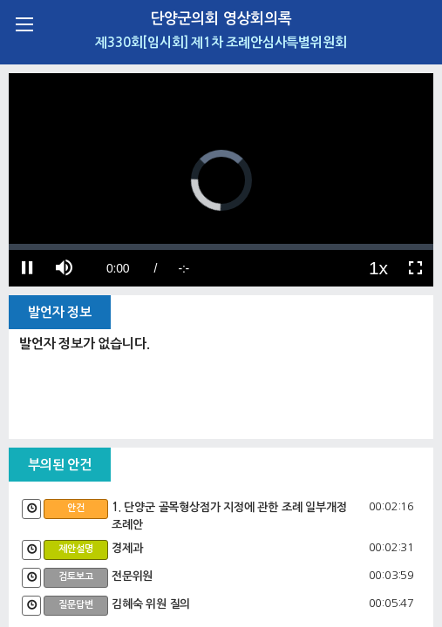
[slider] (221, 247)
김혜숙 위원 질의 (151, 604)
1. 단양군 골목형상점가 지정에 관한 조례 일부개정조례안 (229, 516)
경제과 (127, 548)
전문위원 (132, 576)
